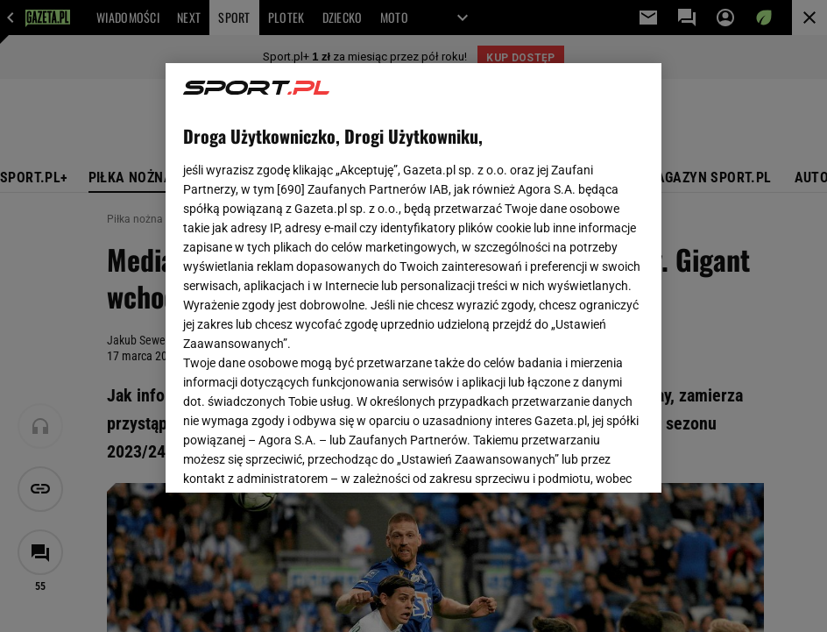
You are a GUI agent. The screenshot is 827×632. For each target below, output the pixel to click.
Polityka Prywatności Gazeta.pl (410, 270)
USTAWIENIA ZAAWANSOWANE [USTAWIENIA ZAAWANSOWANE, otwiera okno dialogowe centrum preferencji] (297, 458)
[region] (413, 278)
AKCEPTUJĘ (585, 458)
